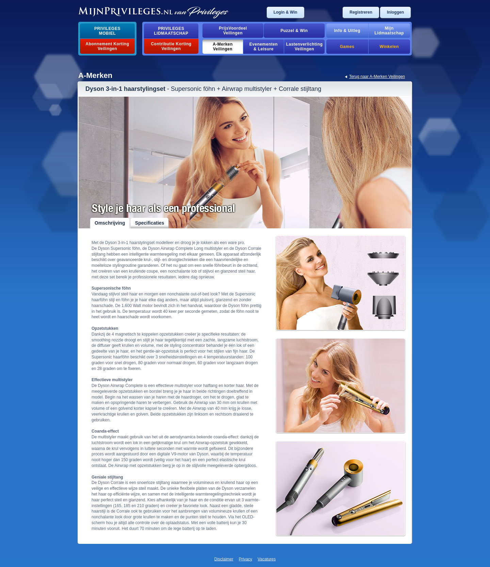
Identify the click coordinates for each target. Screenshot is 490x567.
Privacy (245, 559)
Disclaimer (223, 559)
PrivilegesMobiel (107, 31)
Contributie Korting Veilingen (171, 46)
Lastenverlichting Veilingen (304, 46)
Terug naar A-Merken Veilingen (377, 76)
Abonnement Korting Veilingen (107, 46)
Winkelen (389, 46)
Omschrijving (110, 223)
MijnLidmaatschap (389, 30)
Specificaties (149, 223)
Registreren (360, 12)
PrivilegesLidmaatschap (171, 31)
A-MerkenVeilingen (223, 46)
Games (347, 46)
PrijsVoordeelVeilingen (233, 30)
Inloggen (395, 12)
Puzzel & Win (294, 30)
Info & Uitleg (347, 30)
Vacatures (267, 559)
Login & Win (285, 12)
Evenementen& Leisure (263, 46)
